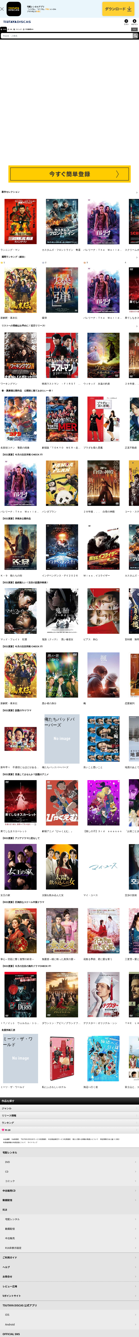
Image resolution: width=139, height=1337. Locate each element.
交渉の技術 (131, 899)
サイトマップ (32, 1146)
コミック (25, 34)
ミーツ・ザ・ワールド (12, 1091)
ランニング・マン (10, 254)
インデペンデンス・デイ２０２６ (60, 579)
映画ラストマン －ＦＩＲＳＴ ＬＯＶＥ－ (66, 388)
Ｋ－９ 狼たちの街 (11, 579)
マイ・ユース (90, 899)
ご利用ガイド (10, 1261)
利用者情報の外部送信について (14, 1146)
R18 (134, 33)
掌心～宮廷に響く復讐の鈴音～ (17, 963)
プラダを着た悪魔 (93, 452)
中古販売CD (39, 34)
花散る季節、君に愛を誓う (97, 963)
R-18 (69, 1134)
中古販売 (10, 1242)
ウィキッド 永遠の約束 (96, 388)
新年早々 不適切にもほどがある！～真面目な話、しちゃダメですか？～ (40, 771)
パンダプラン (49, 516)
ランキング (69, 1127)
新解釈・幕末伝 (8, 322)
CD (15, 34)
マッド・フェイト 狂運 (13, 643)
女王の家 (5, 899)
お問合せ (7, 1281)
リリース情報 (69, 1119)
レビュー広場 (10, 1290)
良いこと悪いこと (93, 771)
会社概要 (6, 1143)
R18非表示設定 (13, 1252)
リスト (126, 28)
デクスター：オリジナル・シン (100, 1027)
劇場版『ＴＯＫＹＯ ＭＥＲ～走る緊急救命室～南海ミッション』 (78, 452)
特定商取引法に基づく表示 (109, 1143)
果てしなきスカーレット (13, 835)
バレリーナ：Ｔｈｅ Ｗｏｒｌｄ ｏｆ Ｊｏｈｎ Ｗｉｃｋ (34, 516)
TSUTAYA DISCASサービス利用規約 (33, 1143)
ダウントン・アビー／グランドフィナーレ (65, 1027)
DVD (6, 34)
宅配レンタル (12, 1223)
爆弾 (44, 322)
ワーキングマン (8, 388)
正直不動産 (131, 452)
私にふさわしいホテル (54, 1091)
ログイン (134, 28)
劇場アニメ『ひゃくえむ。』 (57, 835)
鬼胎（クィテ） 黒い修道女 (57, 643)
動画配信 (7, 1204)
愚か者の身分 (49, 707)
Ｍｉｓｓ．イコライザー (96, 579)
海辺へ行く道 (90, 1091)
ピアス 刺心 (90, 643)
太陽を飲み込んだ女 (53, 899)
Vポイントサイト (12, 1300)
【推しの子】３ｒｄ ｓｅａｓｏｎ (102, 835)
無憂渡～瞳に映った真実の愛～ (59, 963)
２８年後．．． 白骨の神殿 (99, 516)
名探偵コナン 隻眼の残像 (14, 452)
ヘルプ (6, 1271)
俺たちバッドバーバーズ (55, 771)
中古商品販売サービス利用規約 (59, 1143)
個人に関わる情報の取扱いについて (85, 1143)
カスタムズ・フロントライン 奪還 (61, 254)
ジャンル (69, 1112)
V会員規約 (15, 1143)
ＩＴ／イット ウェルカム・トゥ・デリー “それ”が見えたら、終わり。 (39, 1027)
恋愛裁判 (130, 707)
